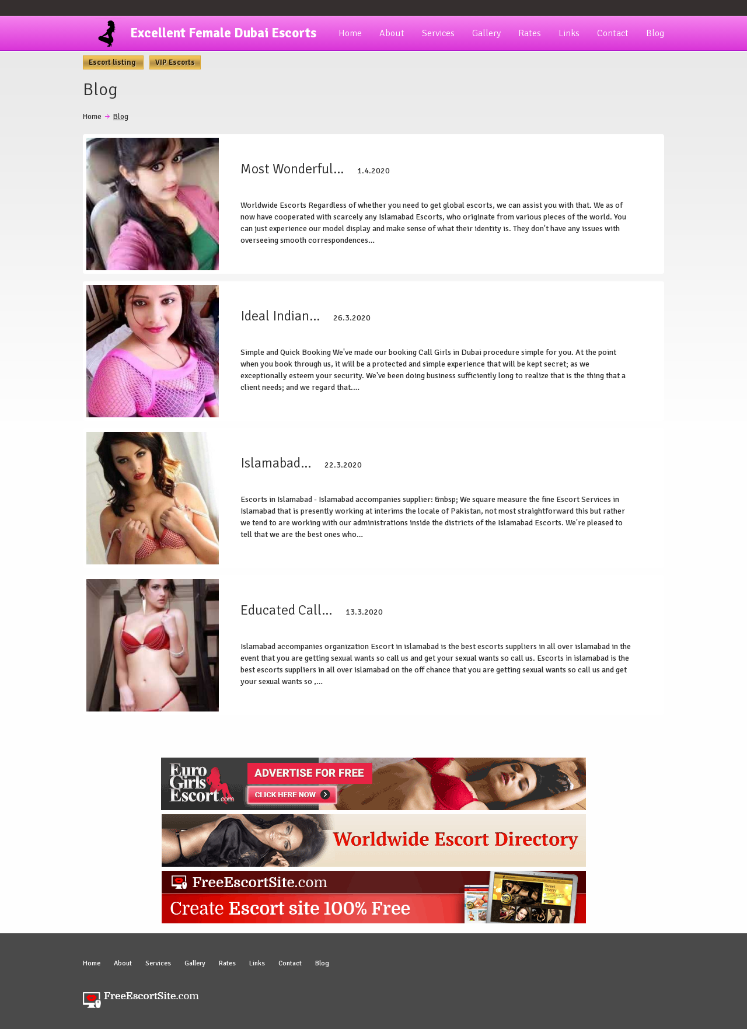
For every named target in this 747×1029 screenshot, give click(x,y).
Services (438, 33)
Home (350, 33)
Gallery (486, 33)
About (391, 33)
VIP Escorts (175, 62)
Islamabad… (275, 462)
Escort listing (113, 62)
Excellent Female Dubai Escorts (223, 33)
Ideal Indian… (280, 315)
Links (569, 33)
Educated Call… (286, 610)
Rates (529, 33)
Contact (613, 33)
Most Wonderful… (292, 168)
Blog (655, 33)
